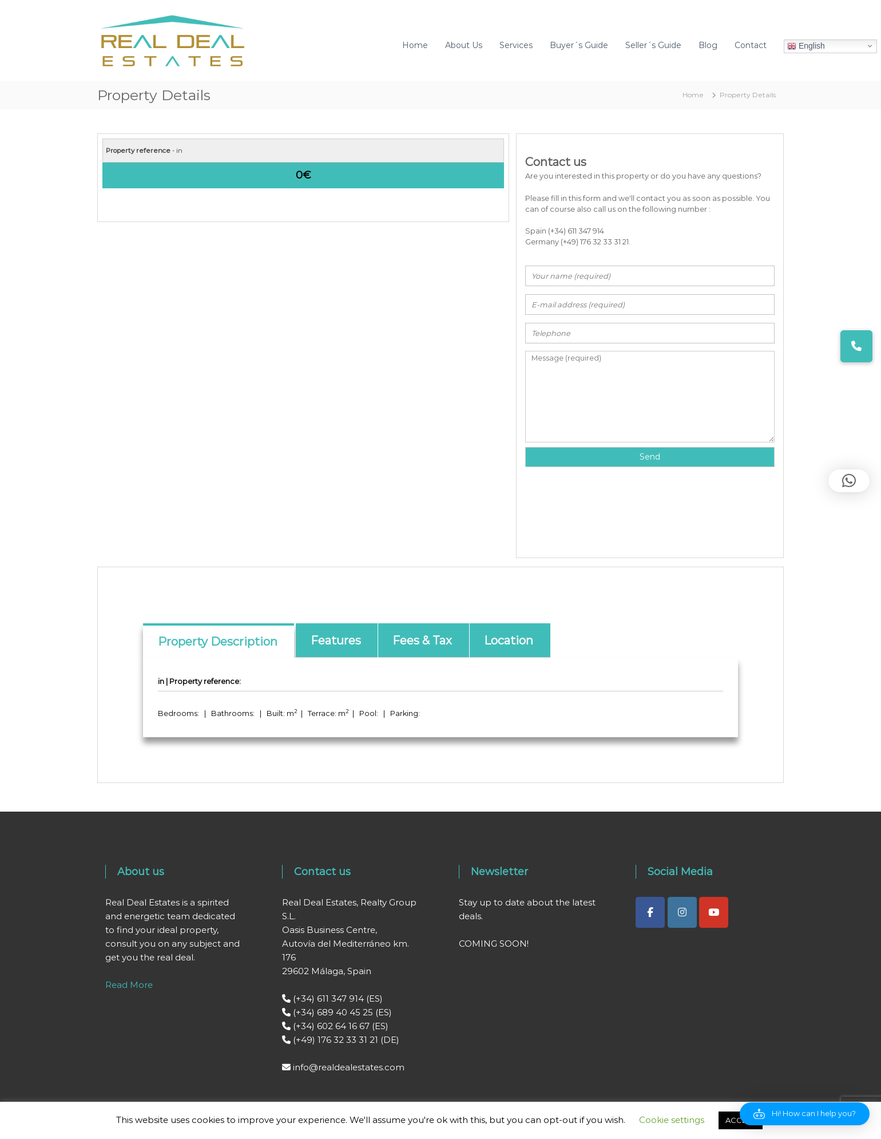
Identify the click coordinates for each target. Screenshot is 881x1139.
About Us (463, 45)
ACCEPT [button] (740, 1120)
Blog (708, 45)
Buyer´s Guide (579, 45)
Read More (129, 984)
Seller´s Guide (653, 45)
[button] (805, 1113)
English (806, 46)
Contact (751, 45)
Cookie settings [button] (671, 1119)
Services (516, 45)
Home (415, 45)
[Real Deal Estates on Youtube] (713, 912)
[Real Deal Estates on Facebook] (650, 912)
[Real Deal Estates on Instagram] (682, 912)
